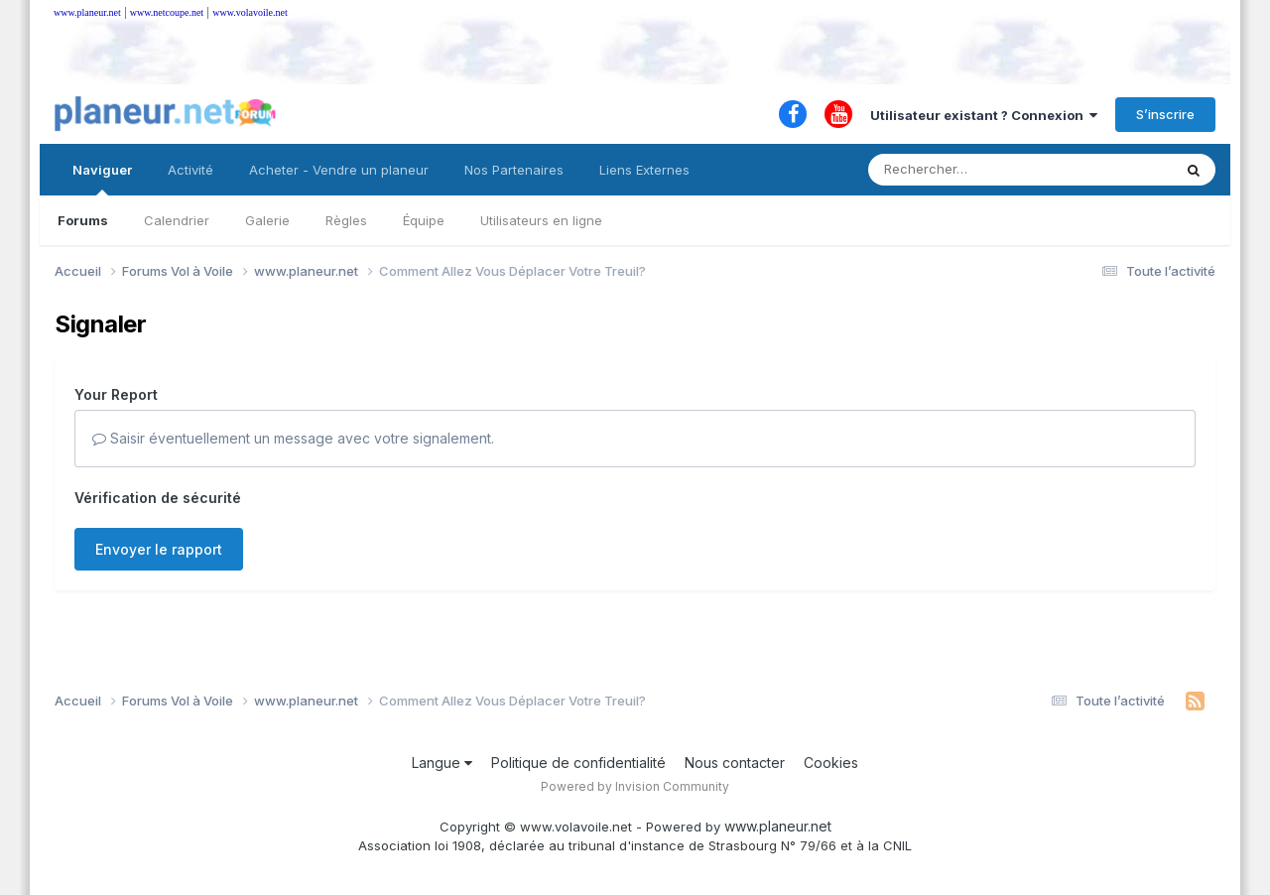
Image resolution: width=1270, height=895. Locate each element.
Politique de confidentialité (578, 762)
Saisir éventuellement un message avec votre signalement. (293, 438)
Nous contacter (735, 762)
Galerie (267, 220)
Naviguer (102, 178)
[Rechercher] (963, 170)
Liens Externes (644, 170)
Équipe (423, 220)
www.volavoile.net (249, 12)
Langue (442, 762)
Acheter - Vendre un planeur (339, 170)
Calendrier (176, 220)
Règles (346, 220)
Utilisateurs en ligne (541, 220)
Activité (190, 170)
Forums (83, 220)
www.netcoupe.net (166, 12)
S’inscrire (1165, 114)
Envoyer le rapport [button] (158, 549)
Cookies (831, 762)
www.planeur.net (87, 12)
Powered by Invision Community (635, 786)
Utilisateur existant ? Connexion (983, 115)
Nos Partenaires (514, 170)
